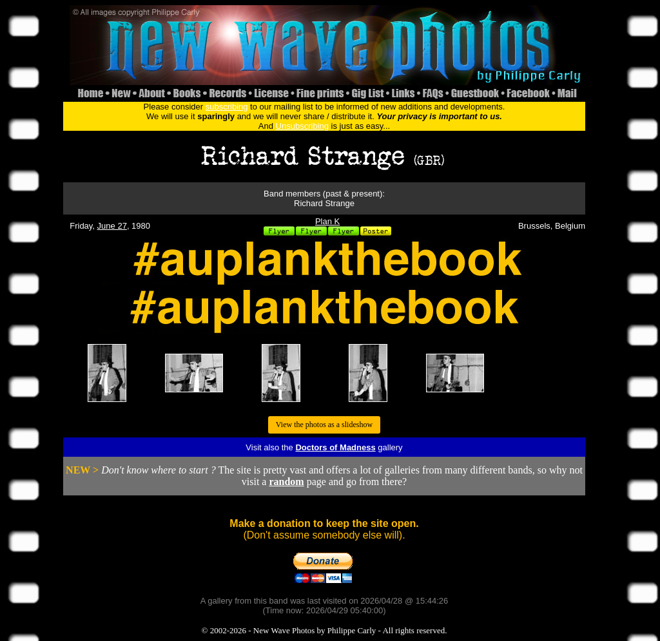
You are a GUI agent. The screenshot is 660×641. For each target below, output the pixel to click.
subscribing (227, 106)
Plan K (327, 221)
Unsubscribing (302, 126)
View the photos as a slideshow (324, 424)
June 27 (112, 226)
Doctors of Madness (335, 447)
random (286, 481)
